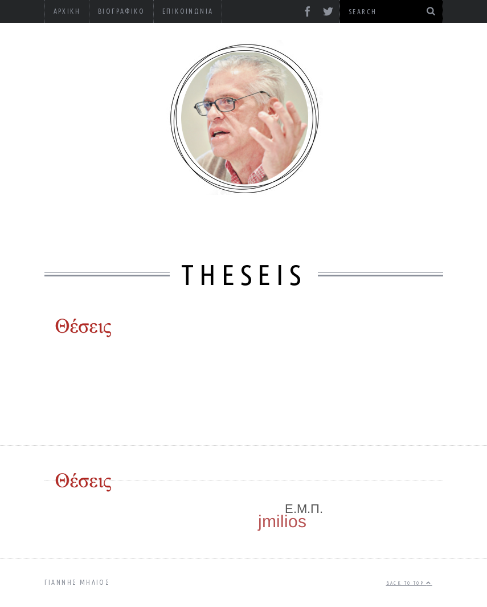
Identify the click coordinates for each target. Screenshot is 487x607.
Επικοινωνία (187, 11)
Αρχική (67, 11)
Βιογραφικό (121, 11)
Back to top (409, 583)
